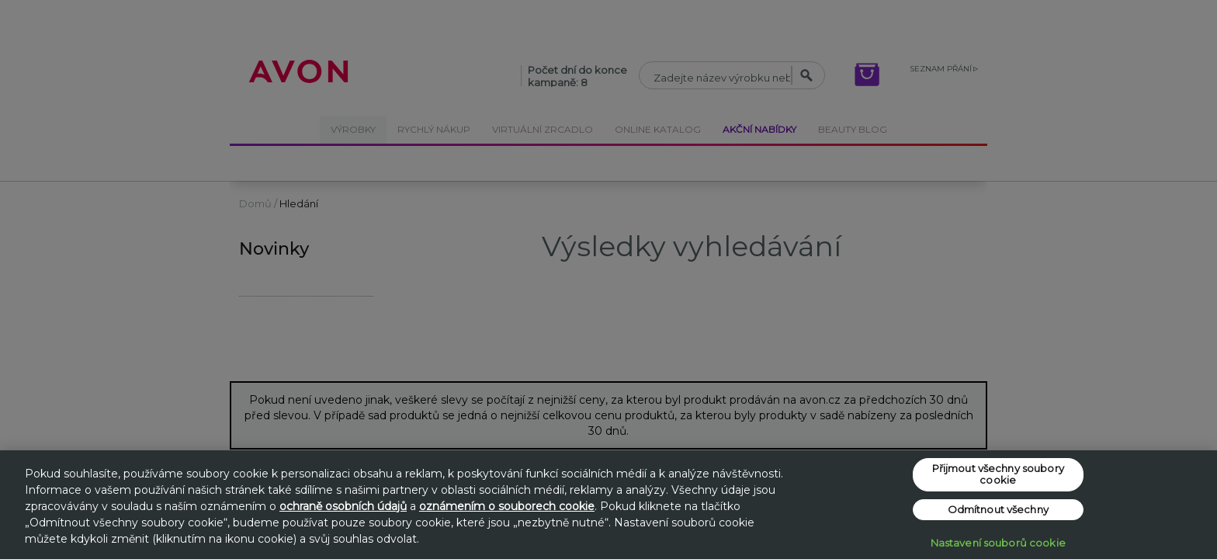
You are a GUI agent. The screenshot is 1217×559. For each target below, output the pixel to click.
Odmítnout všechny (998, 509)
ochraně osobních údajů (343, 506)
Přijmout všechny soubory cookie (998, 474)
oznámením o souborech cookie (507, 506)
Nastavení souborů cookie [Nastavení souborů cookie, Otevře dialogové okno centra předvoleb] (998, 542)
